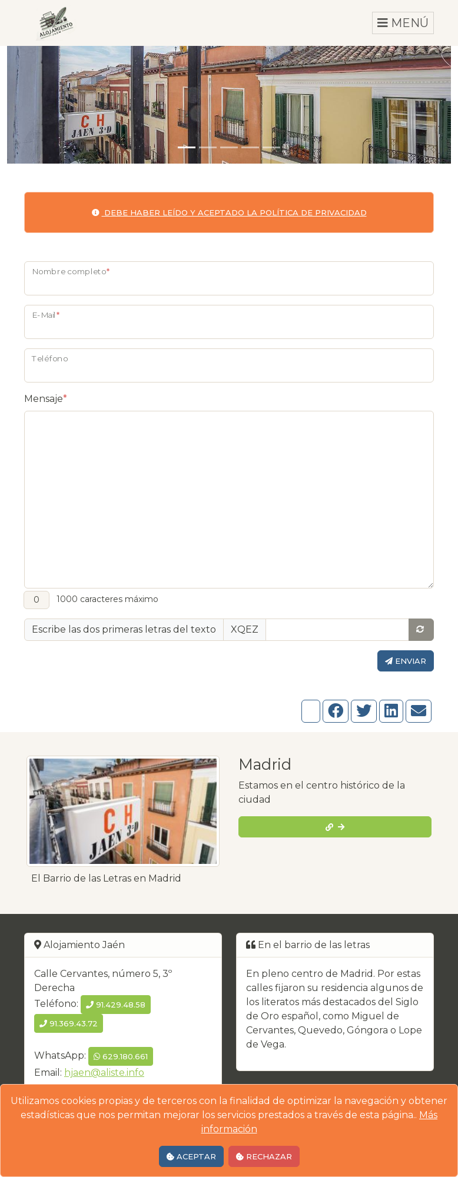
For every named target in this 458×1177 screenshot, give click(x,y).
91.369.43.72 (68, 1023)
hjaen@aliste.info (104, 1072)
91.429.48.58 (115, 1004)
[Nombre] (229, 278)
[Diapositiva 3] (229, 147)
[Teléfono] (229, 365)
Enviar (405, 661)
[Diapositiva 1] (186, 147)
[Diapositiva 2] (208, 147)
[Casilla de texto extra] (337, 630)
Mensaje (45, 398)
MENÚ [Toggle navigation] (403, 23)
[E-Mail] (229, 322)
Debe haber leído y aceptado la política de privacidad (229, 212)
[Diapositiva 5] (271, 147)
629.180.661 (121, 1056)
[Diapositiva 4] (250, 147)
